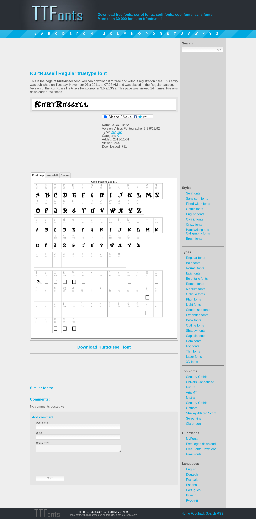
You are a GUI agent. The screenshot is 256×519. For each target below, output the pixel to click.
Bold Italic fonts (197, 278)
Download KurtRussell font (104, 347)
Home (185, 513)
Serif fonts (193, 193)
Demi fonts (193, 341)
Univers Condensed (200, 382)
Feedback (198, 513)
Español (192, 485)
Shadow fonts (195, 330)
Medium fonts (195, 289)
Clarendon (193, 423)
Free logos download (201, 444)
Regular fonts (195, 258)
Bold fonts (193, 263)
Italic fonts (193, 273)
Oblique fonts (195, 294)
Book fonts (193, 320)
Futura (190, 387)
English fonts (195, 214)
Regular (116, 132)
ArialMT (191, 392)
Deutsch (192, 474)
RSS (220, 513)
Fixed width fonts (198, 203)
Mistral (190, 397)
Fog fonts (192, 346)
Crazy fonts (194, 224)
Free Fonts (193, 454)
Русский (192, 500)
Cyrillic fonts (194, 219)
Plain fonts (193, 299)
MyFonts (192, 438)
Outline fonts (195, 325)
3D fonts (192, 362)
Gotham (191, 408)
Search (211, 513)
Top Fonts (189, 371)
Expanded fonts (197, 315)
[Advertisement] (203, 120)
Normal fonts (195, 268)
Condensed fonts (198, 310)
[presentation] (66, 467)
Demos (65, 175)
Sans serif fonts (197, 198)
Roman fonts (195, 284)
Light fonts (193, 304)
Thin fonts (193, 351)
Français (192, 479)
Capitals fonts (195, 336)
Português (193, 490)
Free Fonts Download (201, 449)
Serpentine (193, 418)
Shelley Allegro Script (201, 413)
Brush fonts (194, 238)
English (191, 469)
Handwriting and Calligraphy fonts (198, 231)
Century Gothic (196, 377)
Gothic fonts (194, 209)
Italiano (191, 495)
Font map (38, 175)
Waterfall (52, 175)
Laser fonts (194, 356)
